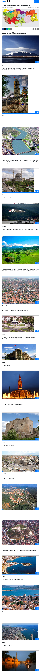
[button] (33, 29)
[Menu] (38, 1)
